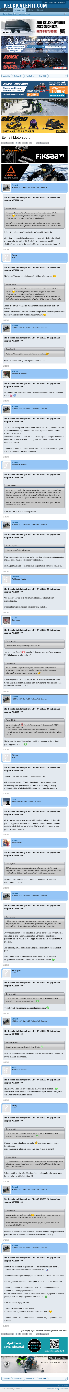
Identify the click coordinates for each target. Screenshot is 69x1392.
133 (37, 143)
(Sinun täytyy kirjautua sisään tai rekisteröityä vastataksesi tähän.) (44, 1331)
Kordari (15, 371)
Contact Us (59, 1385)
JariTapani (16, 970)
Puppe (15, 840)
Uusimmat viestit (24, 14)
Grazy (14, 255)
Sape (14, 799)
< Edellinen (6, 143)
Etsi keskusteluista (9, 14)
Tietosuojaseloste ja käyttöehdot (57, 1389)
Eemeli (15, 185)
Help (66, 1385)
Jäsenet (40, 10)
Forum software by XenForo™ (11, 1389)
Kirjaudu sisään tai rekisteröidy (54, 2)
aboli (14, 1067)
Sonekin (15, 462)
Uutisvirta (7, 10)
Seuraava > (44, 143)
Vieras (14, 618)
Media (30, 10)
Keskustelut (19, 10)
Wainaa (15, 755)
